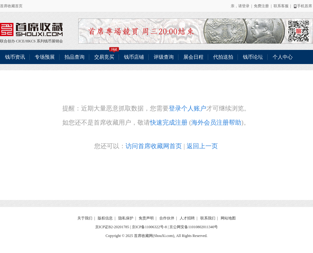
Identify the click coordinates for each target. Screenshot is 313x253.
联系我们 (207, 218)
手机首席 (302, 6)
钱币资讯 (15, 57)
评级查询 (164, 57)
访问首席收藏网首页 (154, 146)
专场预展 (45, 57)
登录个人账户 (187, 108)
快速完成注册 (168, 122)
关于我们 (84, 218)
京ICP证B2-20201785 (112, 227)
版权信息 (105, 218)
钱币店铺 (134, 57)
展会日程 (193, 57)
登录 (245, 6)
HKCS (31, 41)
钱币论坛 (253, 57)
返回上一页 (202, 146)
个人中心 (283, 57)
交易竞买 (106, 55)
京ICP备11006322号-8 (149, 227)
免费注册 (261, 6)
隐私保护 (125, 218)
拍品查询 (74, 57)
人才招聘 (187, 218)
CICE (20, 41)
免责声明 (146, 218)
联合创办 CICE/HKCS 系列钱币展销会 (31, 29)
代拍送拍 (223, 57)
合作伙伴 (166, 218)
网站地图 (228, 218)
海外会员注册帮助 (216, 122)
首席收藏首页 (11, 6)
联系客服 (281, 6)
